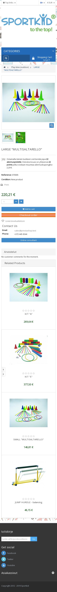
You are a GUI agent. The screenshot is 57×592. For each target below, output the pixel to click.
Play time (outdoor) (20, 67)
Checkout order (28, 215)
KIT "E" (28, 376)
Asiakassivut (9, 573)
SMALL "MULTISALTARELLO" (28, 439)
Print (6, 184)
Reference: (6, 174)
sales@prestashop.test (25, 230)
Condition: (6, 179)
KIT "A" (28, 313)
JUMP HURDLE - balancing (28, 502)
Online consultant (28, 240)
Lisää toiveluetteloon (15, 221)
